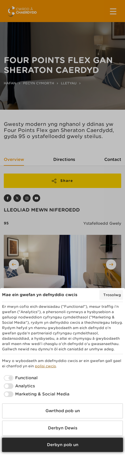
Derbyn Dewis (62, 428)
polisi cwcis (45, 366)
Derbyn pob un (62, 444)
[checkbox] (20, 378)
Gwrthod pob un (62, 410)
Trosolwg (112, 295)
